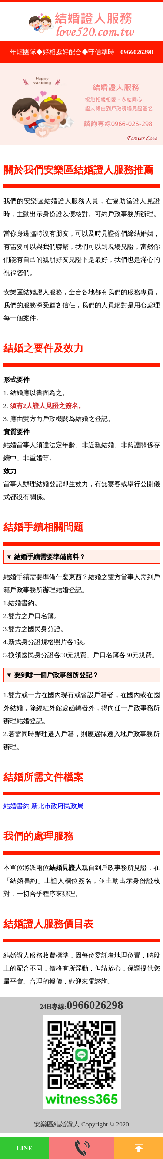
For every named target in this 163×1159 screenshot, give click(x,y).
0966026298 (136, 52)
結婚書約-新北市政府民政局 (43, 806)
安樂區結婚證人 (57, 1124)
